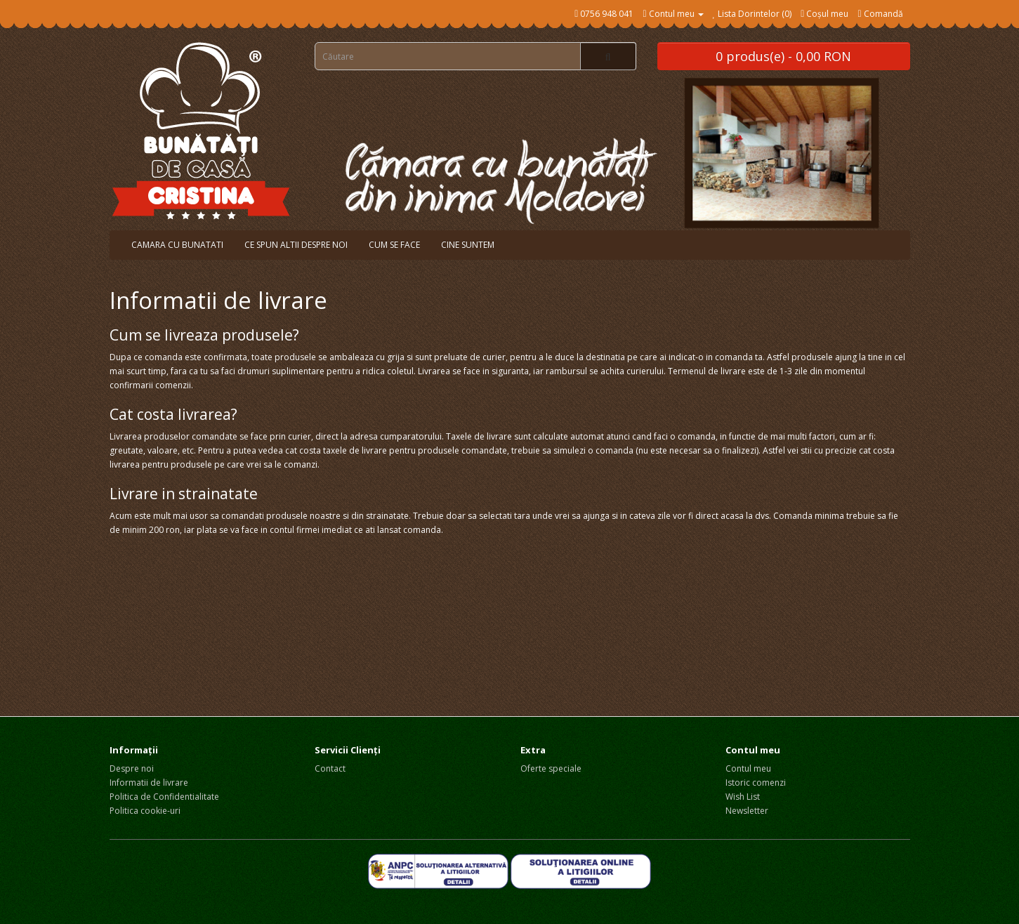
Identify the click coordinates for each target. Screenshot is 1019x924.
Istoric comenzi (755, 782)
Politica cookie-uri (145, 811)
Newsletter (746, 811)
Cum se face (394, 245)
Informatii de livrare (149, 782)
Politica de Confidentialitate (164, 797)
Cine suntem (467, 245)
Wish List (742, 797)
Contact (330, 768)
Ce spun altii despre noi (296, 245)
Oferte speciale (550, 768)
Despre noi (132, 768)
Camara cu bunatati (177, 245)
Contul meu (748, 768)
